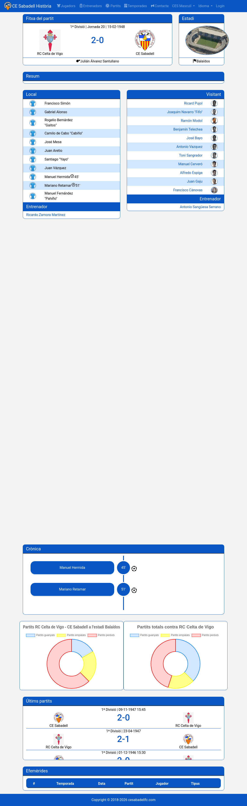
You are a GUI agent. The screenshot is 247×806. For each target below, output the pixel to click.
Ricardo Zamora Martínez (45, 215)
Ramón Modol (192, 121)
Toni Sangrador (190, 155)
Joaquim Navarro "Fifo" (184, 112)
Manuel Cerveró (190, 164)
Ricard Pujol (193, 103)
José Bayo (195, 138)
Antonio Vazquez (189, 147)
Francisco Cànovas (188, 190)
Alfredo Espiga (191, 173)
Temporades (135, 6)
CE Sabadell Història (31, 6)
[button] (113, 6)
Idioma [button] (204, 6)
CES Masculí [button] (182, 6)
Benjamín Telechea (187, 129)
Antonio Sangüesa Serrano (200, 207)
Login (220, 6)
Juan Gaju (194, 181)
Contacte (159, 5)
